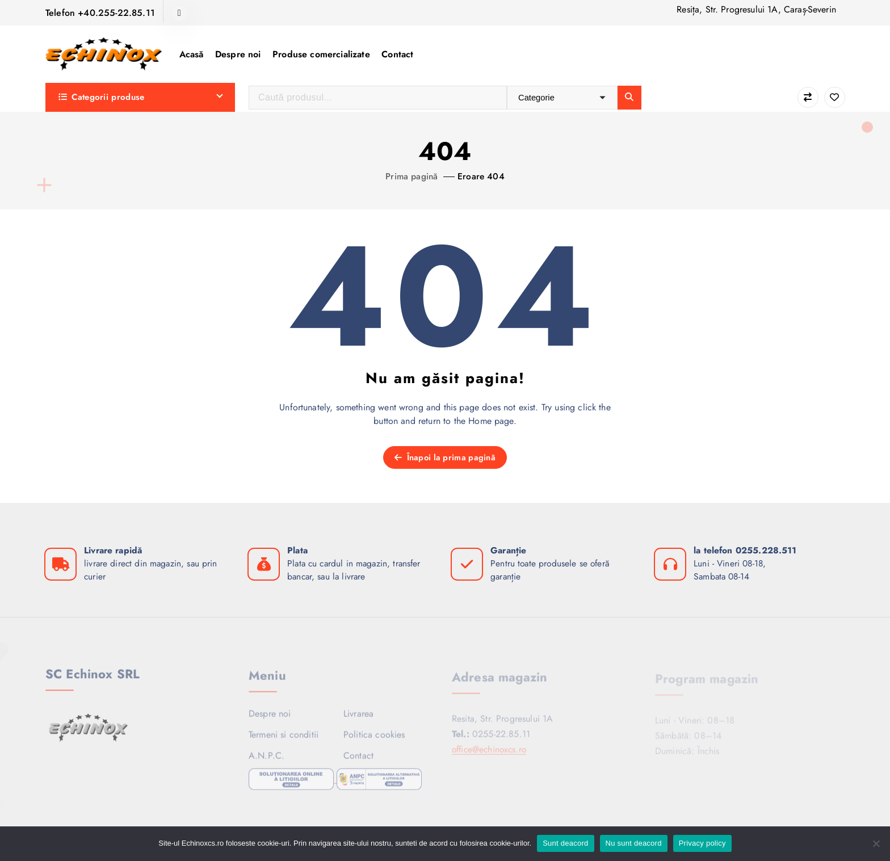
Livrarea (358, 717)
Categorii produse (101, 97)
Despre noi (238, 54)
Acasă (191, 54)
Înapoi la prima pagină (445, 457)
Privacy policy (702, 843)
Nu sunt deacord (634, 843)
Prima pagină (411, 176)
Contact (397, 54)
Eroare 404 (482, 176)
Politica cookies (374, 739)
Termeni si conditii (283, 739)
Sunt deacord (565, 843)
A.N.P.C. (266, 760)
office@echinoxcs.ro (491, 753)
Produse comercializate (321, 54)
